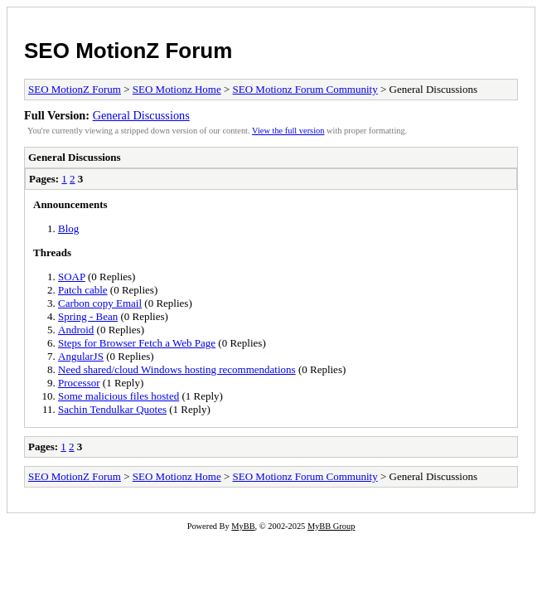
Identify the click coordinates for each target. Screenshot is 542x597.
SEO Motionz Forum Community (305, 89)
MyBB (242, 526)
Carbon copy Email (100, 303)
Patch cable (83, 290)
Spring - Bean (88, 316)
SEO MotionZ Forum (128, 50)
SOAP (71, 276)
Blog (68, 228)
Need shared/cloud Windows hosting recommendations (177, 369)
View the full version (288, 130)
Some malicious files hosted (118, 396)
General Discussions (141, 115)
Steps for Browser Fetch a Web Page (136, 343)
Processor (79, 382)
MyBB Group (331, 526)
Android (76, 329)
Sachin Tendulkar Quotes (112, 409)
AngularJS (81, 356)
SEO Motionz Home (177, 89)
